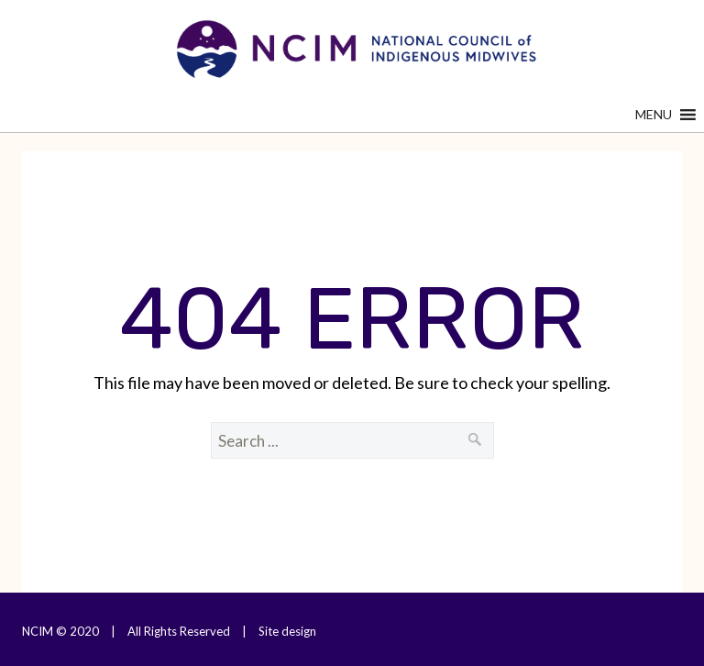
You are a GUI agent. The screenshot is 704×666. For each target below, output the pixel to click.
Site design (287, 631)
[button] (653, 114)
